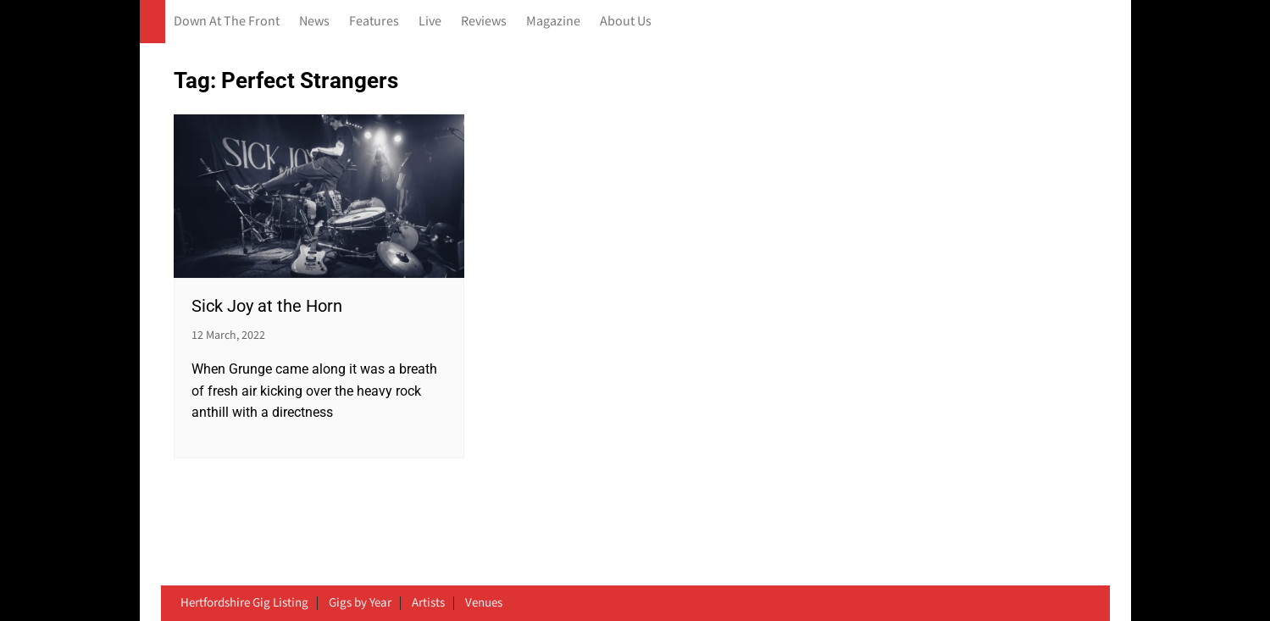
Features (374, 21)
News (314, 21)
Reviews (484, 21)
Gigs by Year (360, 603)
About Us (626, 21)
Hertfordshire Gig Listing (244, 603)
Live (430, 21)
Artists (428, 603)
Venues (483, 603)
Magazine (553, 21)
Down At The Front (227, 21)
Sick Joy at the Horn (266, 306)
